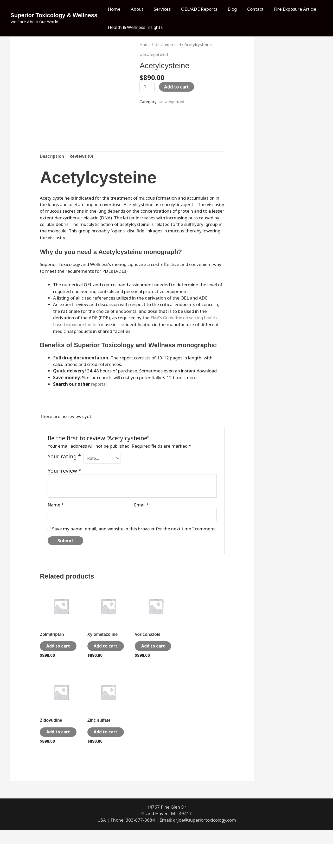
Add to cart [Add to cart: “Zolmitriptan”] (57, 650)
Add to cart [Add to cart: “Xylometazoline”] (104, 650)
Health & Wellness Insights (134, 27)
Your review (64, 470)
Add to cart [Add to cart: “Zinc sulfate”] (104, 743)
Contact (247, 9)
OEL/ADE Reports (194, 9)
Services (158, 9)
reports (98, 384)
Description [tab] (52, 157)
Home (113, 9)
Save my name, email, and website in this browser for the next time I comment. (134, 529)
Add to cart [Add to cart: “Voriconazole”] (152, 650)
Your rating (64, 456)
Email (141, 504)
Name (56, 504)
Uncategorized (168, 44)
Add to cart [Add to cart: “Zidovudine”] (57, 743)
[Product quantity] (147, 87)
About (135, 9)
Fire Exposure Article (285, 9)
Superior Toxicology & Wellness (53, 15)
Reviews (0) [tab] (82, 157)
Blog (225, 9)
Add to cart (177, 87)
